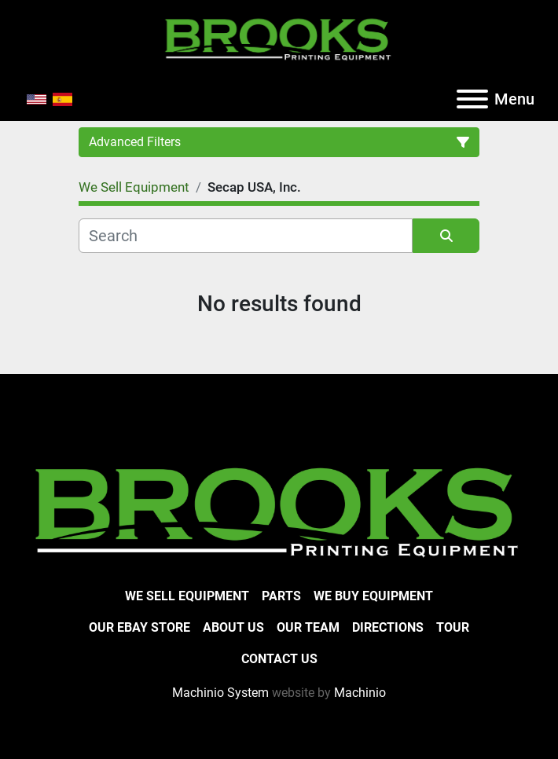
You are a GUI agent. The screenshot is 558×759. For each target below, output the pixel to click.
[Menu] (472, 99)
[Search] (246, 235)
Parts (281, 595)
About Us (233, 627)
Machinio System (220, 692)
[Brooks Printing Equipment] (279, 509)
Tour (452, 627)
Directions (388, 627)
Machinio (360, 692)
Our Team (308, 627)
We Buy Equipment (373, 595)
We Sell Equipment (187, 595)
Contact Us (279, 658)
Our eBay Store (139, 627)
